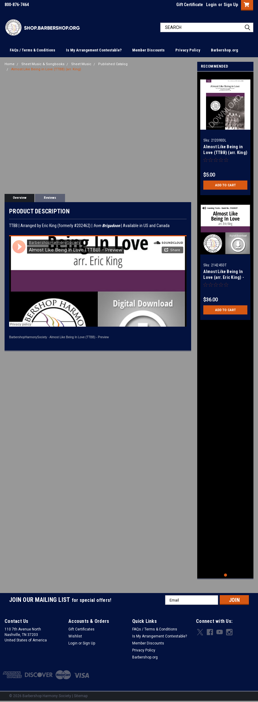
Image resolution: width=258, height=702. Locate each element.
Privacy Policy (187, 50)
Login (211, 4)
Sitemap (81, 696)
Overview (19, 198)
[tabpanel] (225, 135)
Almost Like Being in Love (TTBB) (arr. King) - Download (225, 152)
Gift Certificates (81, 629)
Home (10, 64)
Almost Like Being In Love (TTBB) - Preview (79, 337)
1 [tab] (225, 575)
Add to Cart (225, 185)
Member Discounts (148, 50)
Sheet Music (81, 64)
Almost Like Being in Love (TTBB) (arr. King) (46, 69)
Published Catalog (113, 64)
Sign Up (231, 4)
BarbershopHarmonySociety (28, 337)
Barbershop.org (224, 50)
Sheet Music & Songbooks (42, 64)
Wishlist (75, 636)
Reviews (50, 198)
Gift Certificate (189, 4)
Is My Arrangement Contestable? (94, 50)
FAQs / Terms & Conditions (32, 50)
